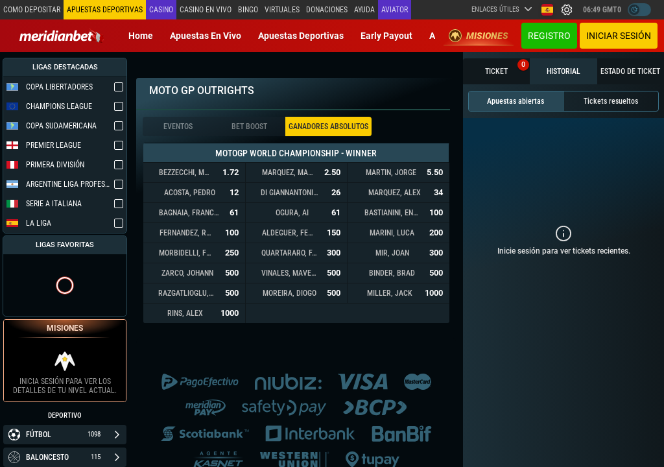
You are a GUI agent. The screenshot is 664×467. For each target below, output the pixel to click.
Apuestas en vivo (205, 35)
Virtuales (282, 9)
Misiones (478, 35)
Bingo (248, 9)
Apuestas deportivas (301, 35)
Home (140, 35)
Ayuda (364, 9)
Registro (549, 35)
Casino (161, 9)
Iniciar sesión (618, 35)
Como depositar (31, 9)
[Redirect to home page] (61, 35)
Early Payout (386, 35)
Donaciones (327, 9)
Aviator (394, 9)
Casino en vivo (205, 9)
